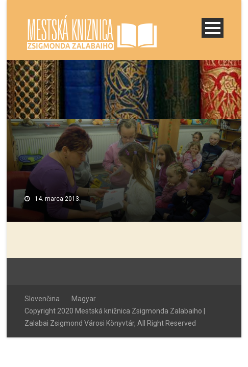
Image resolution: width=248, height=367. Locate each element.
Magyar (83, 299)
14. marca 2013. (58, 198)
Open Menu (213, 28)
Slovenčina (42, 299)
